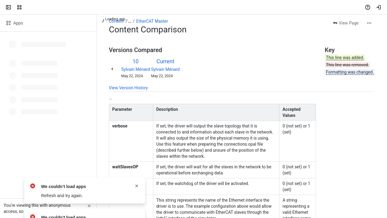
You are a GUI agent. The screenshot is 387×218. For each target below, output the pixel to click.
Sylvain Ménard (135, 69)
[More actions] (369, 23)
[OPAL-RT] (28, 7)
